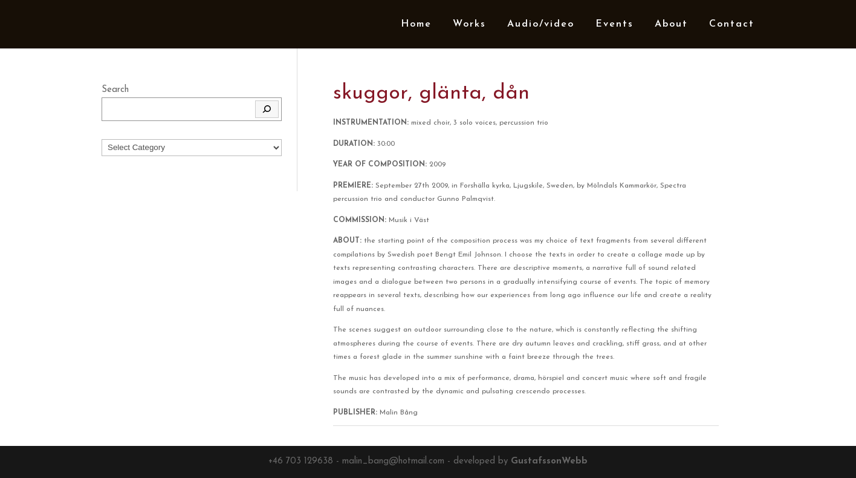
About (671, 24)
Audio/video (540, 24)
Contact (731, 24)
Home (416, 24)
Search (115, 89)
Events (614, 24)
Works (469, 24)
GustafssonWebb (549, 461)
